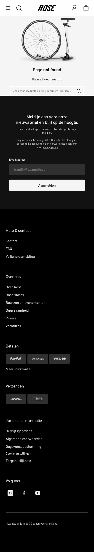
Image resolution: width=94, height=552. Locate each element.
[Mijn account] (74, 8)
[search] (16, 8)
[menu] (8, 8)
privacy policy (50, 147)
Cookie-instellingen (18, 453)
